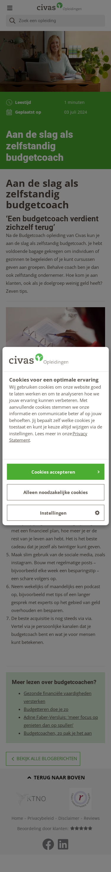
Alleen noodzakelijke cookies (55, 492)
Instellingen (69, 513)
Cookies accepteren (65, 472)
